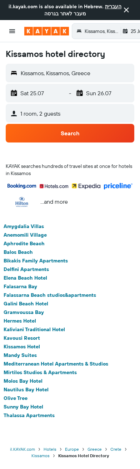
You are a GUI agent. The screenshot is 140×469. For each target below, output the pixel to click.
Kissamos (40, 455)
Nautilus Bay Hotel (26, 389)
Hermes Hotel (20, 321)
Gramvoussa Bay (24, 312)
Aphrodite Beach (24, 243)
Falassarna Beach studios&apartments (50, 295)
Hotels (50, 449)
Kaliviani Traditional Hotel (34, 329)
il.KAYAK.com (22, 449)
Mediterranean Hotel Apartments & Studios (56, 364)
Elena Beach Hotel (25, 278)
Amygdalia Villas (24, 226)
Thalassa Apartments (29, 415)
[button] (126, 10)
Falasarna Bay (20, 286)
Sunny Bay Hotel (23, 406)
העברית (113, 6)
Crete (115, 449)
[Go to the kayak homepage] (46, 31)
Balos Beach (18, 252)
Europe (72, 449)
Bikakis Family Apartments (36, 260)
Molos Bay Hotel (23, 381)
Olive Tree (16, 398)
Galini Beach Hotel (26, 303)
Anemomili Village (25, 235)
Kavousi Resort (22, 338)
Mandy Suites (20, 355)
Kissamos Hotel (22, 346)
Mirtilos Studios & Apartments (40, 372)
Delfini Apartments (26, 269)
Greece (95, 449)
